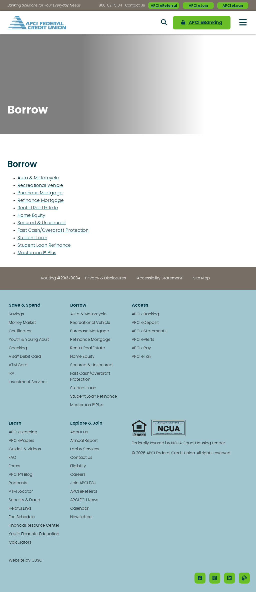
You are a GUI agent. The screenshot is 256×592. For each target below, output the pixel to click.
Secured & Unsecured (42, 223)
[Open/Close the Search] (164, 22)
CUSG (37, 561)
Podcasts (18, 483)
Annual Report (84, 441)
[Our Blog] (244, 578)
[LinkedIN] (229, 578)
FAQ (12, 458)
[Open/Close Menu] (243, 22)
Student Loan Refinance (44, 245)
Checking (18, 348)
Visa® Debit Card (25, 357)
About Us (79, 432)
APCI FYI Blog (20, 475)
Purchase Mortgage (40, 193)
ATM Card (18, 365)
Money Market (22, 323)
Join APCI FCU (83, 483)
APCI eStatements (149, 331)
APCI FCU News (84, 500)
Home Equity (31, 215)
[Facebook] (200, 578)
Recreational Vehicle (40, 185)
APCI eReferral (164, 6)
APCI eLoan (232, 6)
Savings (16, 314)
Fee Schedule (22, 517)
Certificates (20, 331)
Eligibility (78, 466)
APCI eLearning (23, 432)
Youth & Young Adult (29, 340)
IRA (11, 374)
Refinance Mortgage (41, 200)
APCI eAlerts (143, 340)
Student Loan (32, 238)
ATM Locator (21, 492)
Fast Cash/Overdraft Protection (53, 230)
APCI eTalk (141, 357)
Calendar (79, 509)
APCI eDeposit (145, 323)
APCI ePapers (21, 441)
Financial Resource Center (34, 526)
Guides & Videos (25, 449)
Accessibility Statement (159, 278)
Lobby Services (84, 449)
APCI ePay (141, 348)
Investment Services (28, 382)
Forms (14, 466)
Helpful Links (20, 509)
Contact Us (135, 5)
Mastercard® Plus (37, 253)
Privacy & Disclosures (105, 278)
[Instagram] (214, 578)
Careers (78, 475)
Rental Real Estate (38, 208)
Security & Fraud (24, 500)
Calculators (20, 543)
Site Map (201, 278)
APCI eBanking (201, 22)
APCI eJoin (198, 6)
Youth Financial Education (34, 534)
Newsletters (81, 517)
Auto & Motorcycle (38, 178)
